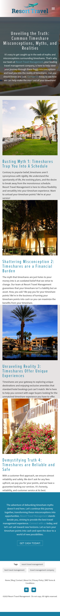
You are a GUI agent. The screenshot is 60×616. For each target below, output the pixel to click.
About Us (27, 580)
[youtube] (33, 589)
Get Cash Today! (30, 543)
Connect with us (37, 523)
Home (7, 580)
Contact (19, 580)
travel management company (42, 570)
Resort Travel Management (29, 61)
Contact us (32, 76)
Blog (13, 580)
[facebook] (26, 589)
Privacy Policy (38, 580)
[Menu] (53, 8)
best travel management (14, 570)
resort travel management (32, 564)
